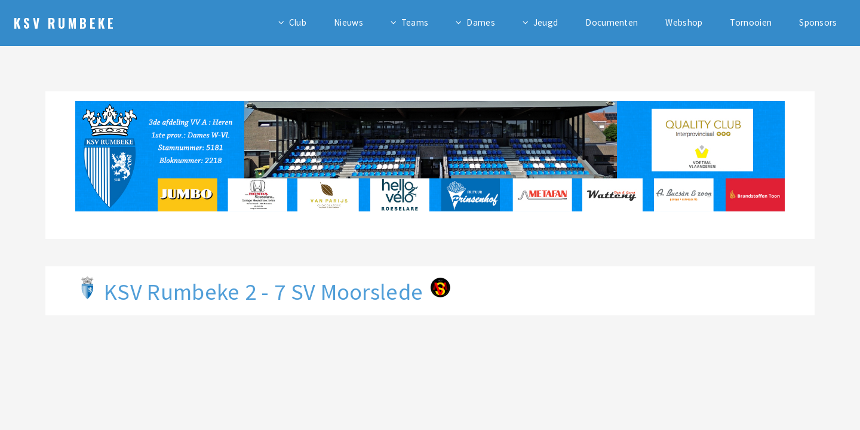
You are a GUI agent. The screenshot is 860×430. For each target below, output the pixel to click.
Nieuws (348, 22)
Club (297, 22)
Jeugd (545, 22)
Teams (415, 22)
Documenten (611, 22)
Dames (480, 22)
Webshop (683, 22)
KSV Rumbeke (65, 22)
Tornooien (751, 22)
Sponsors (818, 22)
